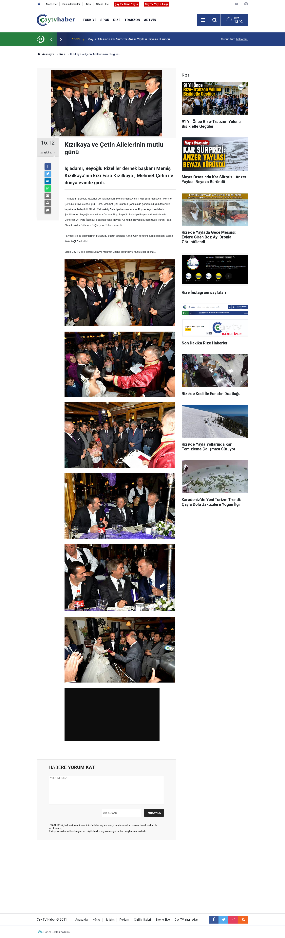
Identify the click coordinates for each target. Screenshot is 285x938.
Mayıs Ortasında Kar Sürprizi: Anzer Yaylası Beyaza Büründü (128, 39)
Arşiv (88, 4)
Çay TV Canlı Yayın (126, 4)
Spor (104, 20)
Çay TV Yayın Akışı (156, 4)
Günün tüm (234, 39)
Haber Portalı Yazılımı (57, 932)
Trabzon (132, 20)
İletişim (110, 919)
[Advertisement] (106, 874)
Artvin (150, 20)
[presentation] (51, 39)
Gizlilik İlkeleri (142, 919)
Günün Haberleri (71, 4)
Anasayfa (81, 919)
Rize (117, 20)
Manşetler (51, 4)
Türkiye (89, 20)
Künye (97, 919)
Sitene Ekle (102, 4)
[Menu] (202, 20)
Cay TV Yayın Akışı (186, 919)
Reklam (124, 919)
